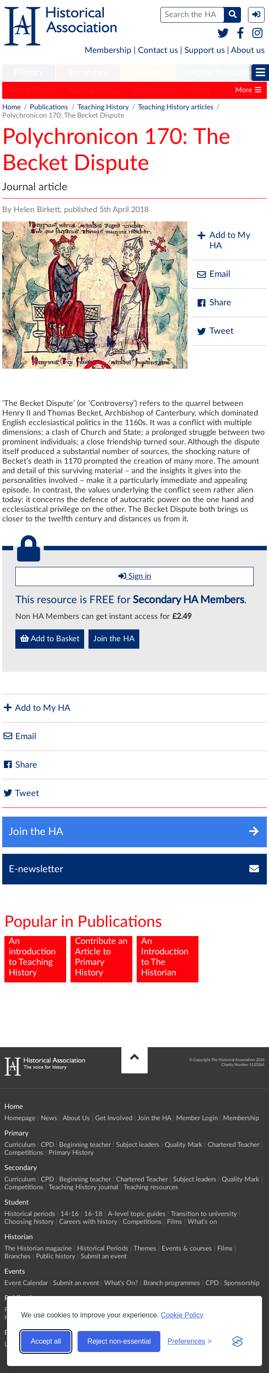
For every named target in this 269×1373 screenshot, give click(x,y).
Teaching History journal (83, 1187)
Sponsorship (241, 1283)
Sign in (134, 576)
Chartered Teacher (233, 1145)
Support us (204, 50)
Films (174, 1222)
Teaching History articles (175, 107)
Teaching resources (151, 1187)
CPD (47, 1145)
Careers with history (88, 1222)
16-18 (93, 1214)
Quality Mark (183, 1145)
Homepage (19, 1118)
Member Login (197, 1118)
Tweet (215, 331)
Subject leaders (137, 1145)
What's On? (121, 1283)
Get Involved (113, 1118)
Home (11, 107)
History (199, 90)
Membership (108, 50)
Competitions (23, 1152)
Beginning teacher (85, 1145)
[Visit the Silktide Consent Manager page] (237, 1341)
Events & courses (187, 1248)
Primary (28, 72)
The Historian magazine (38, 1248)
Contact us (158, 50)
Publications (49, 107)
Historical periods (29, 1214)
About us (248, 50)
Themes (145, 1248)
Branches (17, 1256)
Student (148, 72)
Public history (55, 1256)
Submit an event (104, 1256)
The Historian (153, 90)
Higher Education (221, 72)
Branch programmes (171, 1283)
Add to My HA (223, 240)
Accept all (46, 1341)
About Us (76, 1118)
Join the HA (113, 639)
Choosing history (29, 1222)
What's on (202, 1222)
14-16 (69, 1214)
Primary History (31, 90)
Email (213, 274)
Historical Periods (102, 1248)
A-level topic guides (137, 1214)
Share (213, 302)
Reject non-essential (119, 1341)
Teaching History (94, 90)
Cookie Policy (182, 1315)
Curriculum (19, 1145)
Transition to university (204, 1214)
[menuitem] (29, 73)
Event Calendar (26, 1283)
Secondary (88, 72)
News (49, 1118)
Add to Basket (49, 638)
